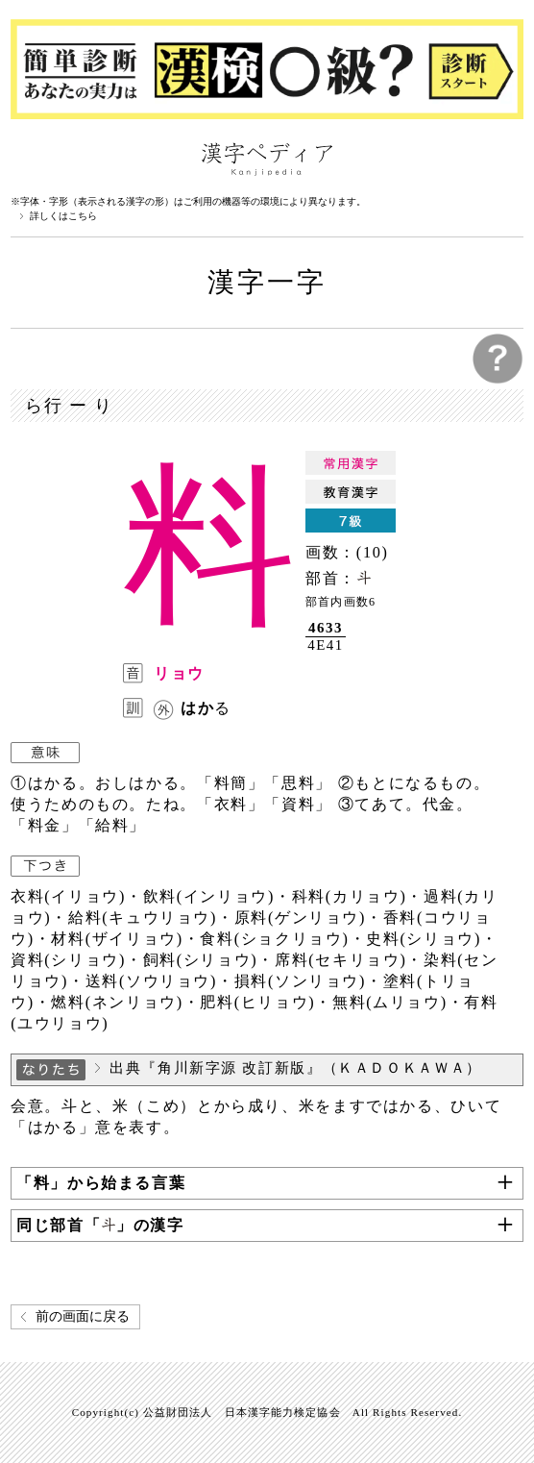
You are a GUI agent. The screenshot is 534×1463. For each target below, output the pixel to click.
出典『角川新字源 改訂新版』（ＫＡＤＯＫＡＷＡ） (295, 1068)
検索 (504, 157)
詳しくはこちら (63, 216)
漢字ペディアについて (30, 157)
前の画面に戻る (83, 1316)
